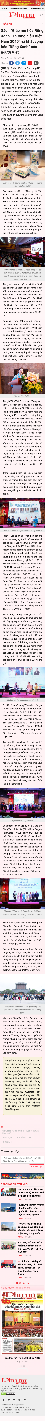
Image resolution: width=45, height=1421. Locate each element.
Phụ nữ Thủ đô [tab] (7, 1288)
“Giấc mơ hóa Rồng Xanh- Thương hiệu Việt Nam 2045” (21, 1132)
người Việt (7, 1142)
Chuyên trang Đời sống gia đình (19, 8)
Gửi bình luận (36, 1167)
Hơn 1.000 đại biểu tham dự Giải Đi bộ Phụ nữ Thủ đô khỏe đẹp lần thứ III (31, 1192)
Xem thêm (22, 1370)
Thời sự (6, 24)
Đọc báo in (4, 8)
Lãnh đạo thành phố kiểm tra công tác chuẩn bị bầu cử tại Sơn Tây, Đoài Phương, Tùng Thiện (30, 1268)
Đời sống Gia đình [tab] (23, 1288)
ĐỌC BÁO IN (22, 1283)
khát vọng (8, 1138)
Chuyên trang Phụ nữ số (37, 8)
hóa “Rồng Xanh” (24, 1138)
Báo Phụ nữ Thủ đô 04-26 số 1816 (22, 1358)
